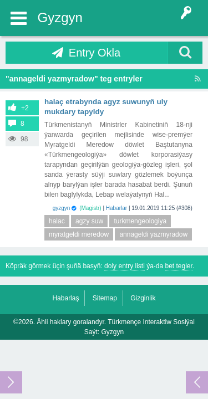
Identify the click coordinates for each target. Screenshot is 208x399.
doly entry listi (124, 266)
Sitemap (105, 298)
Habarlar (116, 208)
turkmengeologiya (140, 221)
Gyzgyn (60, 17)
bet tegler (178, 266)
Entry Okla (94, 53)
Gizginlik (142, 298)
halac (57, 221)
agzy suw (89, 221)
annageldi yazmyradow (153, 234)
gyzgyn (61, 208)
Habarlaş (65, 298)
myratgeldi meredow (79, 234)
